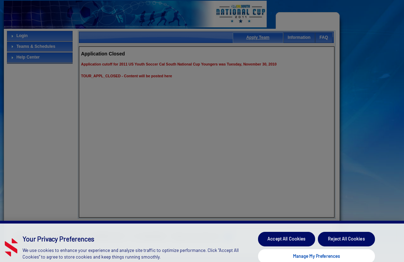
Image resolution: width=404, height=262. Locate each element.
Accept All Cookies (286, 242)
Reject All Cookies (346, 242)
